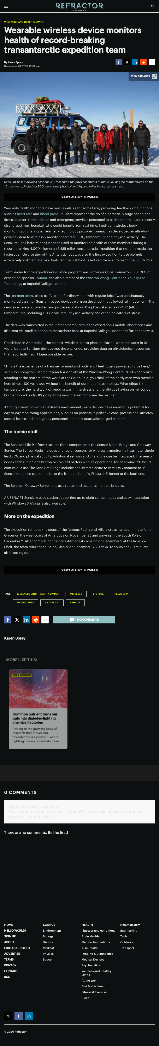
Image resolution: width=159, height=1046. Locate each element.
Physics (48, 954)
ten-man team (22, 296)
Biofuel (98, 593)
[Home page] (79, 7)
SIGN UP (10, 936)
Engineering (128, 930)
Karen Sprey (14, 638)
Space (47, 959)
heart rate (24, 214)
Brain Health (90, 936)
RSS (7, 977)
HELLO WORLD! (15, 930)
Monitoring (25, 602)
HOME (8, 925)
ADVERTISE (12, 954)
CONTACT (11, 971)
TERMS (9, 959)
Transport (127, 948)
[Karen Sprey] (15, 62)
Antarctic (52, 602)
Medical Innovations (96, 942)
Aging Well (89, 980)
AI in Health (90, 948)
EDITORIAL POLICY (17, 948)
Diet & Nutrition (22, 675)
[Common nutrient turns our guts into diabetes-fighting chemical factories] (38, 688)
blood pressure (52, 214)
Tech (123, 936)
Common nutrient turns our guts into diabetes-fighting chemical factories (35, 718)
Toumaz (41, 278)
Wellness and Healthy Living (24, 22)
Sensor (75, 602)
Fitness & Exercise (94, 992)
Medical (48, 948)
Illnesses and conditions (98, 930)
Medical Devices (93, 959)
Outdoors (127, 942)
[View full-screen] (154, 76)
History (48, 942)
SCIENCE (49, 925)
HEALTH (87, 925)
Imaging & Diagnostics (97, 954)
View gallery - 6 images (79, 197)
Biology (48, 936)
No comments (84, 620)
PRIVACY (10, 965)
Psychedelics (91, 965)
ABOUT (9, 942)
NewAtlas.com (130, 925)
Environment (52, 930)
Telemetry (121, 593)
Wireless (76, 593)
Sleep (85, 998)
